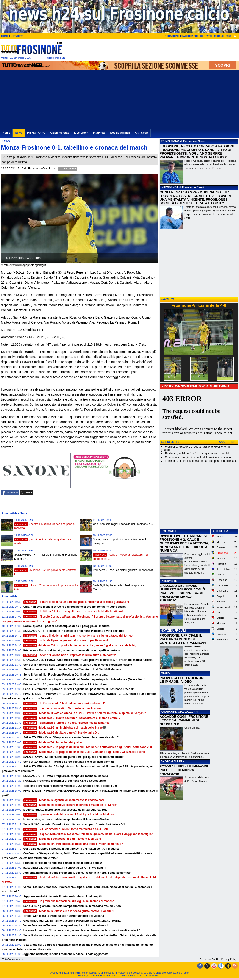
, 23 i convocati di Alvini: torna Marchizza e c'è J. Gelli (65, 829)
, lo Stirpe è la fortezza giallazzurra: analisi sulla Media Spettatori (73, 611)
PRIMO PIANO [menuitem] (36, 132)
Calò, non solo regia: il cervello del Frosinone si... (123, 524)
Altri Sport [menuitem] (141, 132)
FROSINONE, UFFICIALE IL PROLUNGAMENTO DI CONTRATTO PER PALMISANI (183, 639)
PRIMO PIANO (170, 141)
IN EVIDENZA (169, 187)
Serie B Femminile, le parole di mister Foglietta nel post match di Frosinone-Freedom (79, 689)
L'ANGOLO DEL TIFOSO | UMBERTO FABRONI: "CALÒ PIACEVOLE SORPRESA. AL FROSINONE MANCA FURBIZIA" (182, 593)
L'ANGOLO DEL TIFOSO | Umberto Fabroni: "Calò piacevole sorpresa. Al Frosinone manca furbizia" (88, 660)
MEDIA (165, 673)
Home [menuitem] (6, 132)
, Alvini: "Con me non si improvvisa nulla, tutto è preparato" (70, 655)
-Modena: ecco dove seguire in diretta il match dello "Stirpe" (70, 804)
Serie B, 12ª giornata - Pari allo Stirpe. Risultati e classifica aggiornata (68, 761)
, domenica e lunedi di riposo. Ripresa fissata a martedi (67, 722)
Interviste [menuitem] (99, 132)
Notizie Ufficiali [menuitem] (120, 132)
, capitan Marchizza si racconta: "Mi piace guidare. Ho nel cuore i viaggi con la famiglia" (88, 834)
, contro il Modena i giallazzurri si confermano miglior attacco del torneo (78, 635)
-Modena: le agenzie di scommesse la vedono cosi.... (65, 800)
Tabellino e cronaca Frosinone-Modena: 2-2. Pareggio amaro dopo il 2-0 (70, 785)
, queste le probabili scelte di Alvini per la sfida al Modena (68, 814)
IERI (233, 441)
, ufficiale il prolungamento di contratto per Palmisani (65, 640)
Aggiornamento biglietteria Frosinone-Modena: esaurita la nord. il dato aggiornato (77, 872)
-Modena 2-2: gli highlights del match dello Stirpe (63, 727)
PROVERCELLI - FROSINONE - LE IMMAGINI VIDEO (184, 679)
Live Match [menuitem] (81, 132)
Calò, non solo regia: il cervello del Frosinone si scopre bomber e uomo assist (74, 606)
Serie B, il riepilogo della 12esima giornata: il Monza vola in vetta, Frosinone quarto (77, 664)
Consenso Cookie (209, 959)
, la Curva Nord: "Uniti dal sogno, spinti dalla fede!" (64, 703)
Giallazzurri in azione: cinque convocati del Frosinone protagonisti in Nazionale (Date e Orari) (84, 679)
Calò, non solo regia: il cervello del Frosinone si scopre (198, 457)
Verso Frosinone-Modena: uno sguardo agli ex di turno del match (65, 925)
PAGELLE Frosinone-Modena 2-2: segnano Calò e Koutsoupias (64, 780)
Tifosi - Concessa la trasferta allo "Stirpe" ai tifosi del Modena (63, 915)
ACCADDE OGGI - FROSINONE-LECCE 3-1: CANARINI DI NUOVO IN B (184, 720)
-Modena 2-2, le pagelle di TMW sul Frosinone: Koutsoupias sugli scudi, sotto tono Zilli (87, 747)
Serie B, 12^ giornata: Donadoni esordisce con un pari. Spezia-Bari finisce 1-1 (74, 824)
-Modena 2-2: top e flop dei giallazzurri (55, 742)
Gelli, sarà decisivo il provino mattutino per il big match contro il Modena (71, 848)
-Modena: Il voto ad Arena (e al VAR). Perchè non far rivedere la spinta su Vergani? (84, 713)
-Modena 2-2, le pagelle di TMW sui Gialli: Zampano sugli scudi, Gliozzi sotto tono (84, 752)
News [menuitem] (18, 132)
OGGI (222, 441)
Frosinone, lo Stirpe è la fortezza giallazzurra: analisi (197, 453)
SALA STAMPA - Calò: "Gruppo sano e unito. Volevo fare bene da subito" (71, 737)
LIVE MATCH (169, 531)
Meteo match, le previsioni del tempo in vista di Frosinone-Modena (66, 819)
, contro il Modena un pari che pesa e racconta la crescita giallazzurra (76, 602)
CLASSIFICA (220, 531)
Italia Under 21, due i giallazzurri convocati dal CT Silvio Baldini (64, 867)
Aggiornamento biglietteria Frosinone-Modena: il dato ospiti (62, 896)
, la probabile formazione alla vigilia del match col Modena (68, 901)
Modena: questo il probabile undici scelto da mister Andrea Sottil (65, 809)
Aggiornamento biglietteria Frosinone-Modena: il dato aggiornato (65, 954)
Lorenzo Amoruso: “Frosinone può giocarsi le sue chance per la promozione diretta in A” (81, 930)
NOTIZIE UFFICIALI (173, 630)
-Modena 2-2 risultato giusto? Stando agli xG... (61, 732)
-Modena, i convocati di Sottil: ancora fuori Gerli (62, 838)
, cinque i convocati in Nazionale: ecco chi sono (62, 708)
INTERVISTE (169, 580)
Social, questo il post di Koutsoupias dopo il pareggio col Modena (66, 626)
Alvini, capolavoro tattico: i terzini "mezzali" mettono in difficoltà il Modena (72, 669)
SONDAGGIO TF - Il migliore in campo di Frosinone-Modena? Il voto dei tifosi (73, 630)
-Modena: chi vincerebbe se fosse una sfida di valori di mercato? (73, 843)
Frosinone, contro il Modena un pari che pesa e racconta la (201, 461)
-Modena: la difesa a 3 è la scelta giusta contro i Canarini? (68, 911)
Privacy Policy (229, 959)
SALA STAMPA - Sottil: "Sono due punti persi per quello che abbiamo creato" (73, 757)
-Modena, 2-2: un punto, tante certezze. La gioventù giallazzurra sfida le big (79, 645)
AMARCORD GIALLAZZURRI (179, 711)
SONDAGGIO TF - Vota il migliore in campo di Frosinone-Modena (65, 776)
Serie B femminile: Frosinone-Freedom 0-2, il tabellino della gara (65, 674)
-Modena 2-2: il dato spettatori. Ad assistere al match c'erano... (71, 718)
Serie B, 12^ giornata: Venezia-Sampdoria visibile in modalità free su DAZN (72, 906)
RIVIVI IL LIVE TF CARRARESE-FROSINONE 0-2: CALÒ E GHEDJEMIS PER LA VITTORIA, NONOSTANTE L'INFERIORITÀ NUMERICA (184, 543)
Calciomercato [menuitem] (59, 132)
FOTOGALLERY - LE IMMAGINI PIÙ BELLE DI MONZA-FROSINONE (184, 770)
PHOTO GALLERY (172, 761)
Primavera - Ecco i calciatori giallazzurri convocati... (124, 570)
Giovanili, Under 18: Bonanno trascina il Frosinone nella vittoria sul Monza (72, 920)
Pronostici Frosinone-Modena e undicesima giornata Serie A (62, 862)
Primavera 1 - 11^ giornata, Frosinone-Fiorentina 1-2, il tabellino (65, 684)
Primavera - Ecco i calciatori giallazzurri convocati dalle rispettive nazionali (72, 650)
